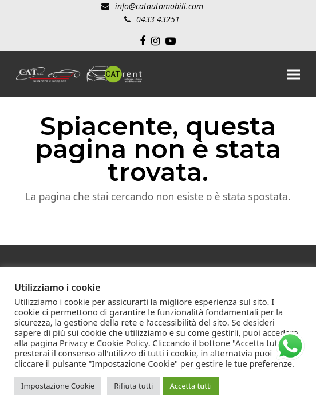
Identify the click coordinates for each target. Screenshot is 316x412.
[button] (293, 74)
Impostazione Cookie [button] (57, 386)
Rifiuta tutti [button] (133, 386)
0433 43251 (158, 19)
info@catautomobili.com (159, 6)
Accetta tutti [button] (190, 386)
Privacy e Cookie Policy (104, 342)
